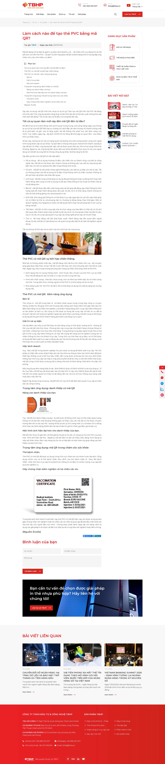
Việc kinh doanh (33, 83)
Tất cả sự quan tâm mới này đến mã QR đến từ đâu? (44, 68)
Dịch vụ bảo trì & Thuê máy (123, 78)
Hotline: (85, 4)
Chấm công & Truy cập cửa (98, 730)
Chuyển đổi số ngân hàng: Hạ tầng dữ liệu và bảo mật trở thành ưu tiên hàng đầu (130, 125)
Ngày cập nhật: (46, 45)
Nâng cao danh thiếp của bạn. (39, 90)
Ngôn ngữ (136, 4)
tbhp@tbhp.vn (114, 6)
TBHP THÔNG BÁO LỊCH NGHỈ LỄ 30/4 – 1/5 (130, 115)
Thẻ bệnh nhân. (33, 99)
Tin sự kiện (26, 669)
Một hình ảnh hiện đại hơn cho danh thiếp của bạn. (47, 93)
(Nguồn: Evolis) (30, 105)
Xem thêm (27, 692)
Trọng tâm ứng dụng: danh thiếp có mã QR (41, 86)
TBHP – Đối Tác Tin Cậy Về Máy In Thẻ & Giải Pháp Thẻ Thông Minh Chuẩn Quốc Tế (130, 106)
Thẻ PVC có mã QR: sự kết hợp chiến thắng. (41, 71)
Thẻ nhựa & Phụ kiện (122, 58)
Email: (110, 4)
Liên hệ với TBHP (39, 608)
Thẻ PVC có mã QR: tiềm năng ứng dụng (40, 74)
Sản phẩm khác (123, 734)
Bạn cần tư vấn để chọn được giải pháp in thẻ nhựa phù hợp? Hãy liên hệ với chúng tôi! (67, 593)
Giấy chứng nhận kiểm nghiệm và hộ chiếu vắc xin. (46, 102)
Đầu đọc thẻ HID (94, 734)
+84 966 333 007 (90, 6)
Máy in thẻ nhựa (120, 47)
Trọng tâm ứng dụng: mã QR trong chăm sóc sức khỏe (46, 96)
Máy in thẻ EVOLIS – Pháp (97, 721)
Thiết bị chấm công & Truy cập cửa (122, 67)
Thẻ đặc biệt (121, 725)
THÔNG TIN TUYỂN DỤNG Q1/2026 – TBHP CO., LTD (130, 144)
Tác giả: (27, 45)
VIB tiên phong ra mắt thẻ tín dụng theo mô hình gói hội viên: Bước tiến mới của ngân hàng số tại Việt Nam (130, 135)
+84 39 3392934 (45, 745)
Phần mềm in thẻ (124, 730)
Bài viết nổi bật (118, 95)
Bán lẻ (29, 77)
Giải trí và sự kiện (33, 80)
